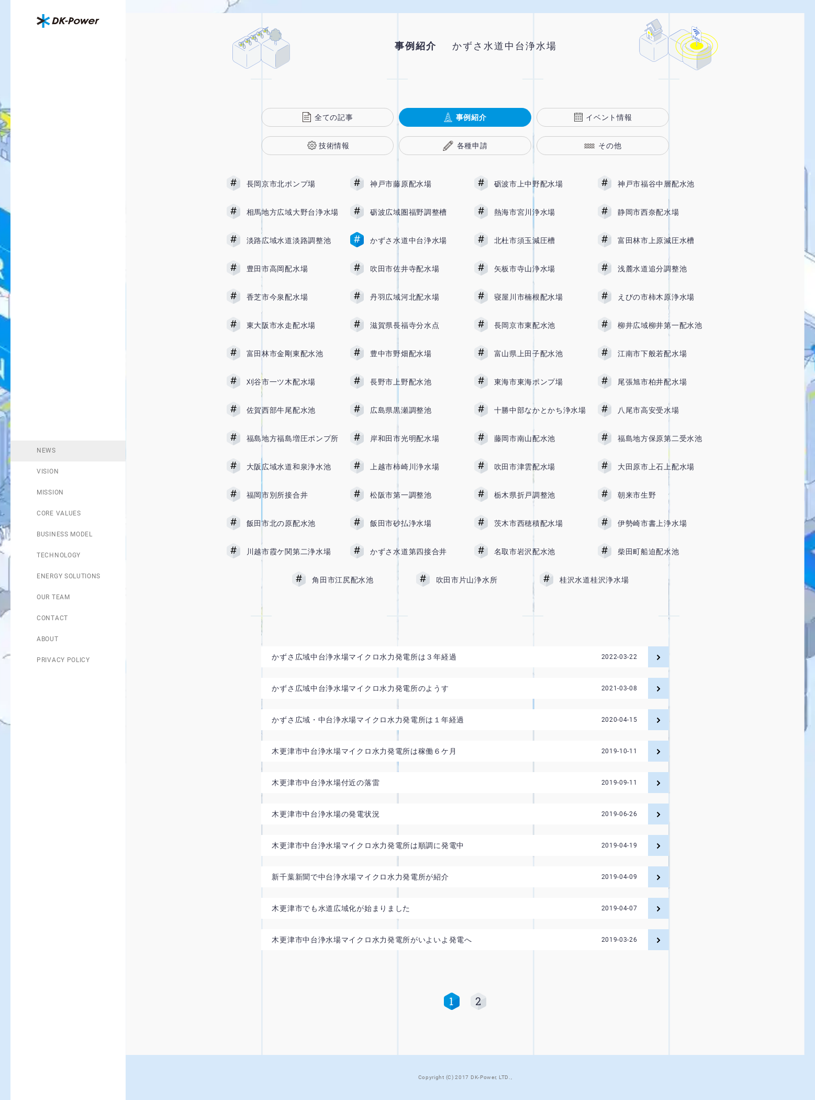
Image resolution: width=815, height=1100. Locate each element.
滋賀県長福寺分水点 (416, 325)
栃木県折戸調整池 (540, 495)
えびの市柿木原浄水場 (664, 297)
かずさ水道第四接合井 (416, 551)
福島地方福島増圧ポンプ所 (293, 438)
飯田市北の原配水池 (293, 523)
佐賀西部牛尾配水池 (293, 410)
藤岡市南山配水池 (540, 438)
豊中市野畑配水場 (416, 353)
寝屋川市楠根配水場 (540, 297)
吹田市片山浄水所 (482, 580)
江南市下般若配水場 (664, 353)
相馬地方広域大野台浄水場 (293, 212)
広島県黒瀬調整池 (416, 410)
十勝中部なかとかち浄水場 (540, 410)
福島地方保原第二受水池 (664, 438)
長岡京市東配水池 (540, 325)
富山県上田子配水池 (540, 353)
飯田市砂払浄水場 (416, 523)
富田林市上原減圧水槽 (664, 240)
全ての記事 (334, 117)
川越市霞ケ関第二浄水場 (293, 551)
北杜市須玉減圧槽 (540, 240)
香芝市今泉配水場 (293, 297)
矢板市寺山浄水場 (540, 269)
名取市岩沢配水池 (540, 551)
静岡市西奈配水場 (664, 212)
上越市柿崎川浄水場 (416, 467)
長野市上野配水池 (416, 382)
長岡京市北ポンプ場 (293, 184)
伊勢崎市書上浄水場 (664, 523)
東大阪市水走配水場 (293, 325)
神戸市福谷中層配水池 (664, 184)
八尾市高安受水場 (664, 410)
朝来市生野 (664, 495)
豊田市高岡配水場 (293, 269)
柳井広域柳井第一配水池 (664, 325)
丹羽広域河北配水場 (416, 297)
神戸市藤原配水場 (416, 184)
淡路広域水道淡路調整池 (293, 240)
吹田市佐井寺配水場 (416, 269)
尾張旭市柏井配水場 (664, 382)
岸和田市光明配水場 (416, 438)
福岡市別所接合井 (293, 495)
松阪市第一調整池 (416, 495)
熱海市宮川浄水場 (540, 212)
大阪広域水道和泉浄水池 (293, 467)
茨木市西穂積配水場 (540, 523)
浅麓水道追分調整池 (664, 269)
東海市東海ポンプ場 (540, 382)
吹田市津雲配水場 (540, 467)
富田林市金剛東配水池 (293, 353)
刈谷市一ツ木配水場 (293, 382)
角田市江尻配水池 (358, 580)
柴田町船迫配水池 (664, 551)
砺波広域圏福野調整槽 (416, 212)
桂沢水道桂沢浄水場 (602, 580)
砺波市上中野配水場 (540, 184)
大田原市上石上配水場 (664, 467)
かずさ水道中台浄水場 (416, 240)
